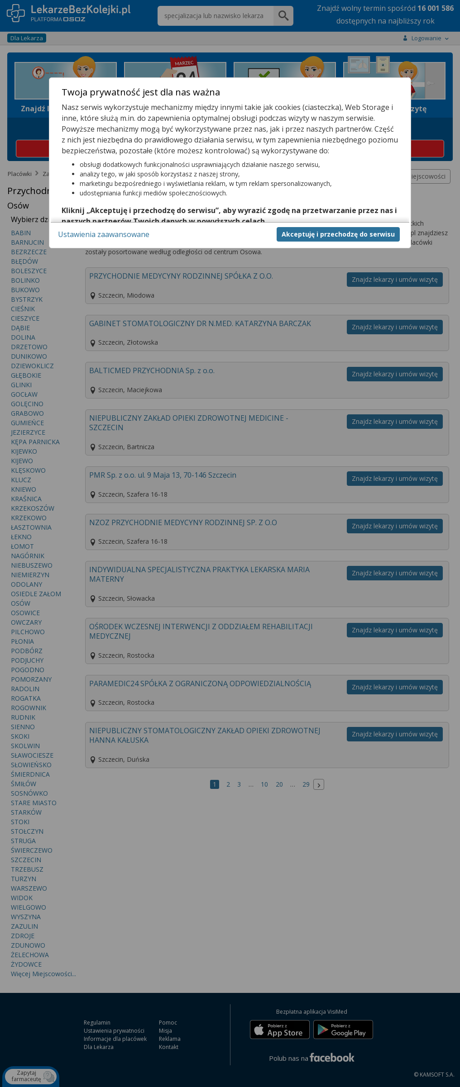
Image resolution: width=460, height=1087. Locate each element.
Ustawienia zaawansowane (103, 234)
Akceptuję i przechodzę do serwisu (338, 234)
